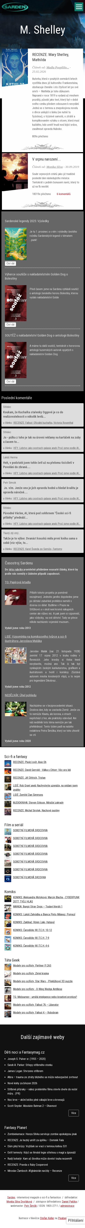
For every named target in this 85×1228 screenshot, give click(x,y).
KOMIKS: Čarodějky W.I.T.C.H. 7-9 (31, 938)
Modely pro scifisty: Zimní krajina (31, 973)
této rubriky (16, 569)
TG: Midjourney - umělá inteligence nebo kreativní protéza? (45, 997)
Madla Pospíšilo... (58, 67)
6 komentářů (63, 194)
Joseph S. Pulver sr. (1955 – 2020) (26, 1059)
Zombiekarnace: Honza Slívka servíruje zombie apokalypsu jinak (42, 1134)
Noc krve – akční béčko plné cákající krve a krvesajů (35, 1099)
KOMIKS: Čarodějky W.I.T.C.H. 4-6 (31, 945)
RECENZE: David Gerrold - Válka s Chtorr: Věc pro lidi (42, 770)
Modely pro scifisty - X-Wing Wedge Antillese (37, 989)
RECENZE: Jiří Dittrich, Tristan (29, 777)
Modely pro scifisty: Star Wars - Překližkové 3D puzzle (43, 981)
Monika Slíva (55, 167)
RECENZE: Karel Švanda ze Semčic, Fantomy (37, 549)
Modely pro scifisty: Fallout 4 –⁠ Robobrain (35, 1012)
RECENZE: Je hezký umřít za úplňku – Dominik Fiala (35, 1140)
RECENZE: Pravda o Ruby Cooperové (27, 1164)
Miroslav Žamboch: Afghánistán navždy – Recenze (34, 1170)
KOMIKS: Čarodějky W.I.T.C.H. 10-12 (32, 930)
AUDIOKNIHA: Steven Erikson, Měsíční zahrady (38, 802)
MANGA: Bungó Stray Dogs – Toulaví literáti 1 (38, 906)
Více (73, 1113)
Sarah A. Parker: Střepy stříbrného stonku (29, 1065)
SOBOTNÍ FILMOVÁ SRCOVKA (29, 877)
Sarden (11, 1197)
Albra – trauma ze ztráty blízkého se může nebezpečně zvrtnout (42, 1077)
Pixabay (62, 1218)
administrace (67, 1205)
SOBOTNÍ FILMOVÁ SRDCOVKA (30, 830)
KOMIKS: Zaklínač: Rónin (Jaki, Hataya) (34, 922)
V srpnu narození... (46, 159)
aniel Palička (70, 1201)
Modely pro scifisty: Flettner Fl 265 (32, 965)
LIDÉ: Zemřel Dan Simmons (28, 794)
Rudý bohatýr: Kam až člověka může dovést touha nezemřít (39, 1158)
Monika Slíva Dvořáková (19, 1201)
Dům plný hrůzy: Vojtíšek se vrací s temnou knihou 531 (37, 1146)
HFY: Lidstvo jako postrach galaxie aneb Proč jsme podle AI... (46, 448)
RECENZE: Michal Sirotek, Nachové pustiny (36, 810)
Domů (5, 45)
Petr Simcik (9, 482)
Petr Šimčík (30, 1205)
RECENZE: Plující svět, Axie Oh (29, 762)
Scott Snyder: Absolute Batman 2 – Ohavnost (32, 1106)
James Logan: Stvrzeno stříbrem (25, 1071)
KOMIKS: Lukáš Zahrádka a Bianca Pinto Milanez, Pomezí (44, 914)
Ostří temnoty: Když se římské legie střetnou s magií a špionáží (41, 1152)
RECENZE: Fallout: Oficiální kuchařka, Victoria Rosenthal (43, 422)
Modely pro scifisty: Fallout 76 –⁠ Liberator (36, 1004)
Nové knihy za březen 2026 (22, 1083)
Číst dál (10, 263)
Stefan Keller (47, 1218)
